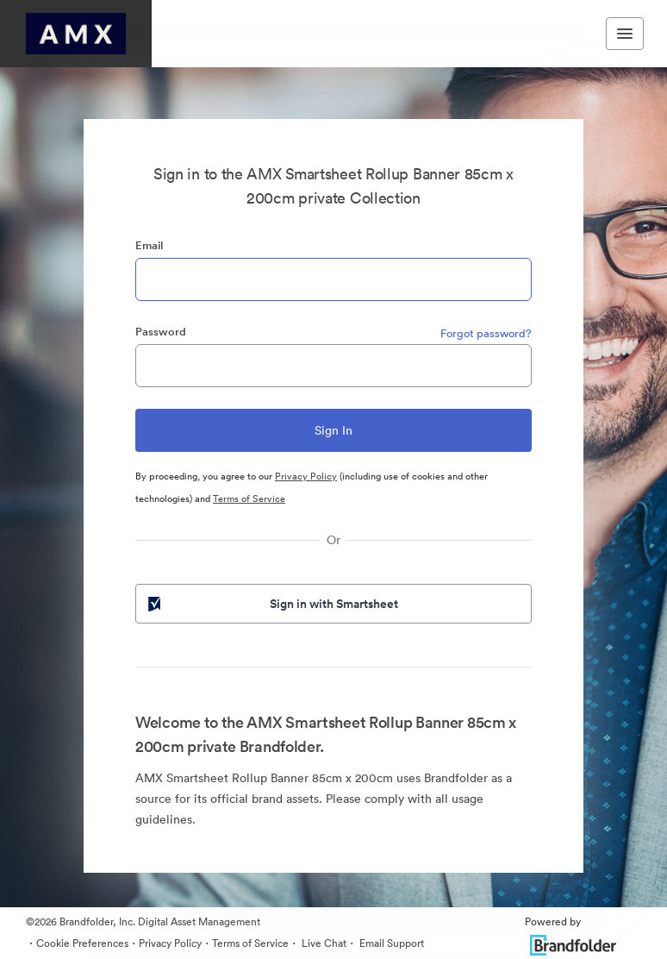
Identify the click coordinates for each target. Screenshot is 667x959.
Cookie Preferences (82, 943)
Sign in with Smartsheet (271, 603)
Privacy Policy (306, 476)
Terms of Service (249, 498)
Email (149, 245)
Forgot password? (486, 333)
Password (160, 331)
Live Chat (322, 943)
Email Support (390, 943)
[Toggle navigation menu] (625, 33)
